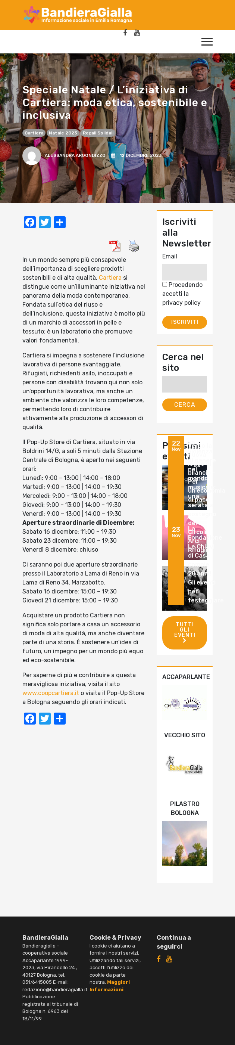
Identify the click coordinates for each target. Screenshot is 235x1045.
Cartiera (34, 133)
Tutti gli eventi (184, 632)
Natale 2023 (63, 133)
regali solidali (98, 133)
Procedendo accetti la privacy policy (182, 293)
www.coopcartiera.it (50, 693)
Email (169, 256)
